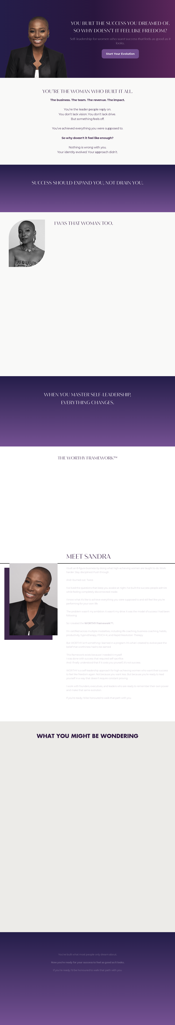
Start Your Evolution (120, 53)
